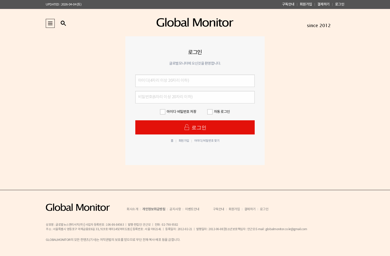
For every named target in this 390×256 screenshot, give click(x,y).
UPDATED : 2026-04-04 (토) (63, 4)
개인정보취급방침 (153, 209)
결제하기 (323, 4)
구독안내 (288, 4)
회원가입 (306, 4)
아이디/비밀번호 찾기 (207, 140)
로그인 (339, 4)
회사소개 (132, 209)
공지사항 (175, 209)
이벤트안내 (192, 209)
